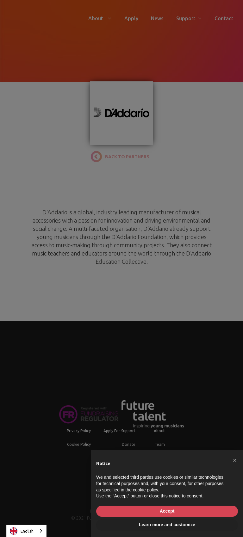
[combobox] (26, 531)
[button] (235, 460)
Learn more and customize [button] (167, 524)
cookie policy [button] (145, 489)
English (22, 531)
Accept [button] (167, 511)
